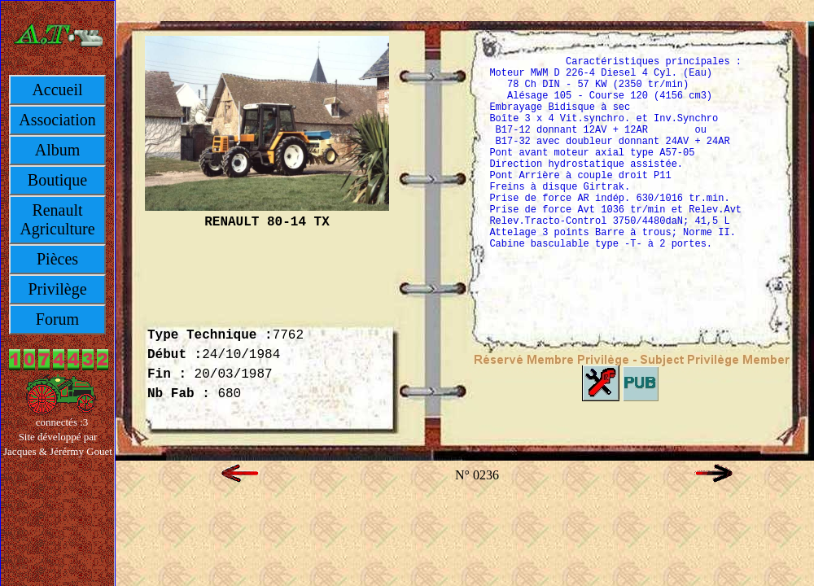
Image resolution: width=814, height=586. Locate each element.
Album (58, 150)
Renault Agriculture (57, 219)
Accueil (57, 89)
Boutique (57, 180)
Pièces (57, 259)
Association (57, 120)
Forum (57, 319)
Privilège (57, 289)
